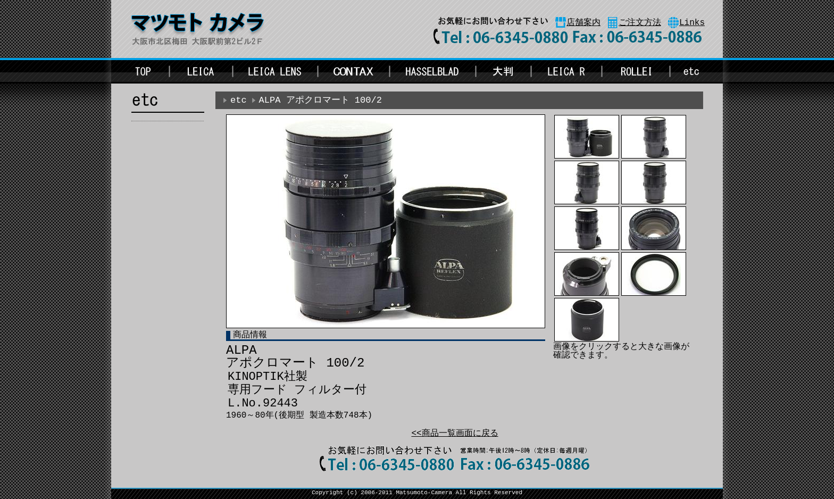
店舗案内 (583, 23)
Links (692, 23)
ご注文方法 (640, 23)
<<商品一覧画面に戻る (454, 433)
